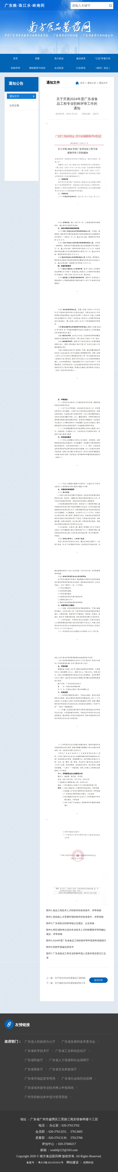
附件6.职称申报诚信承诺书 (60, 947)
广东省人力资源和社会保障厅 (69, 1060)
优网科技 (91, 1162)
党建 (37, 58)
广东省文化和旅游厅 (63, 1069)
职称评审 (15, 68)
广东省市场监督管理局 (40, 1078)
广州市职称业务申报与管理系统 (46, 1097)
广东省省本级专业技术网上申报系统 (49, 1087)
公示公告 (14, 105)
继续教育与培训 (37, 68)
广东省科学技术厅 (37, 1051)
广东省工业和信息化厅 (70, 1051)
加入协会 (59, 58)
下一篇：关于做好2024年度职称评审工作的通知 (65, 983)
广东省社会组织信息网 (76, 1078)
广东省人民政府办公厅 (40, 1041)
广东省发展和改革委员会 (78, 1041)
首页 (15, 58)
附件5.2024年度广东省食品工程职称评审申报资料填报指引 (76, 940)
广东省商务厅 (34, 1069)
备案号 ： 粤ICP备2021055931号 (43, 1162)
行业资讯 (80, 68)
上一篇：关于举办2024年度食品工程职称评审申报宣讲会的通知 (65, 978)
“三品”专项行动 (102, 58)
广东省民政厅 (34, 1060)
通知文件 (14, 96)
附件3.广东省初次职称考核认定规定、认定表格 (70, 923)
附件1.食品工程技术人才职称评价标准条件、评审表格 (73, 910)
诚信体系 (80, 58)
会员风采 (59, 68)
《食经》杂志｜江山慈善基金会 (102, 69)
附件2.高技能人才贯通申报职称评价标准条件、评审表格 (75, 916)
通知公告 (91, 83)
